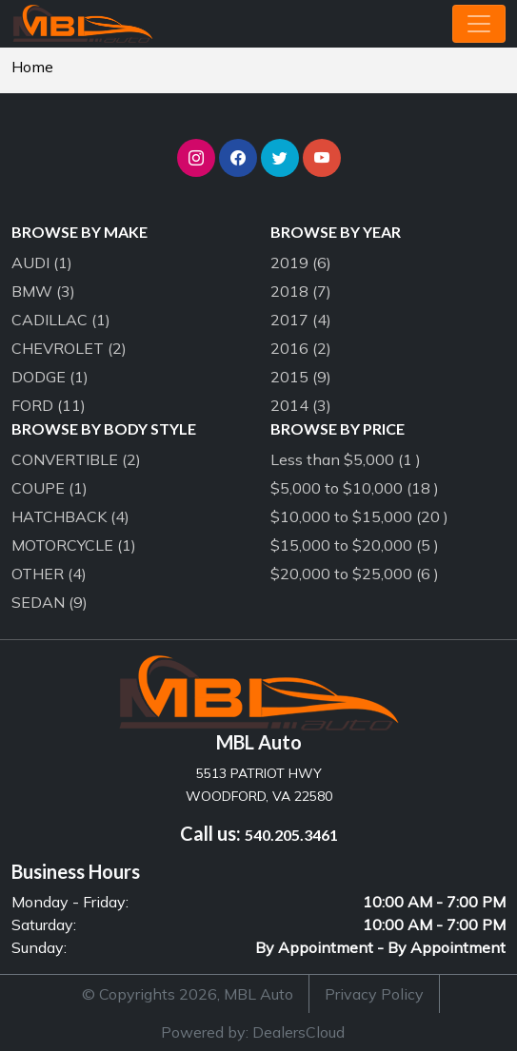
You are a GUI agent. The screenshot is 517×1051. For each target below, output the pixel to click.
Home (32, 66)
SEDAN (49, 602)
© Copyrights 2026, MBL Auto (187, 993)
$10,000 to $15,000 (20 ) (359, 516)
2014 (300, 405)
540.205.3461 (291, 835)
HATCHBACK (70, 516)
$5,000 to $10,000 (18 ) (354, 487)
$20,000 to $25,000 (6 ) (354, 573)
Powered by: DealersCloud (253, 1031)
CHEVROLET (69, 348)
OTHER (49, 573)
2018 (300, 291)
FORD (48, 405)
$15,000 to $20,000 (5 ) (354, 545)
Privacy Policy (374, 993)
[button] (196, 158)
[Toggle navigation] (479, 24)
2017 (300, 319)
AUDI (41, 262)
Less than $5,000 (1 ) (345, 459)
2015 (300, 376)
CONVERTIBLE (76, 459)
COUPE (49, 487)
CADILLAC (60, 319)
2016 (300, 348)
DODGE (50, 376)
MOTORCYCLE (73, 545)
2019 (300, 262)
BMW (43, 291)
